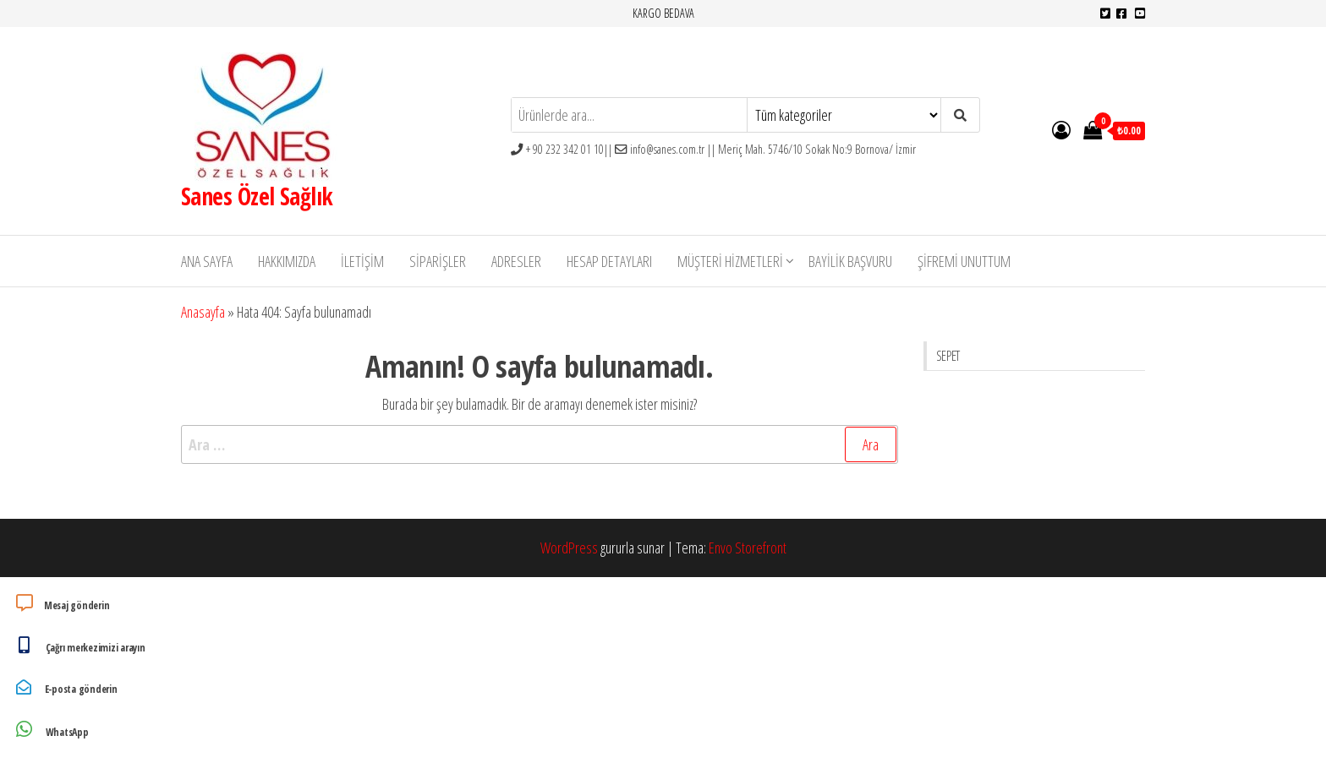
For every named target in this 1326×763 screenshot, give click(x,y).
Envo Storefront (747, 547)
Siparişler (437, 261)
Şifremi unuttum (964, 261)
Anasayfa (203, 312)
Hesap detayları (609, 261)
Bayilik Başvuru (850, 261)
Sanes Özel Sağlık (256, 196)
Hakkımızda (286, 261)
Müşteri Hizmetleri (730, 261)
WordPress (569, 547)
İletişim (362, 261)
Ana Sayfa (207, 261)
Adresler (516, 261)
